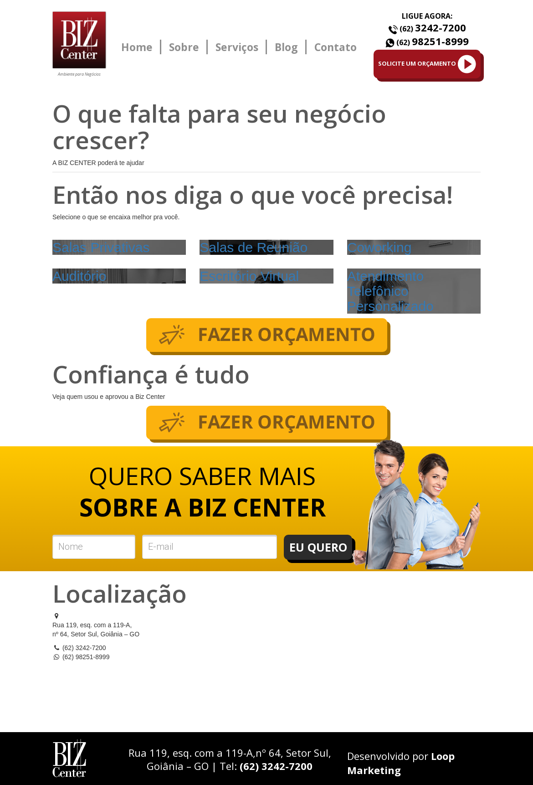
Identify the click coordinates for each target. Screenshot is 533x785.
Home (137, 47)
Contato (335, 47)
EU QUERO (318, 547)
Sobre (184, 47)
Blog (286, 47)
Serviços (236, 47)
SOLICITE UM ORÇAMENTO (427, 64)
